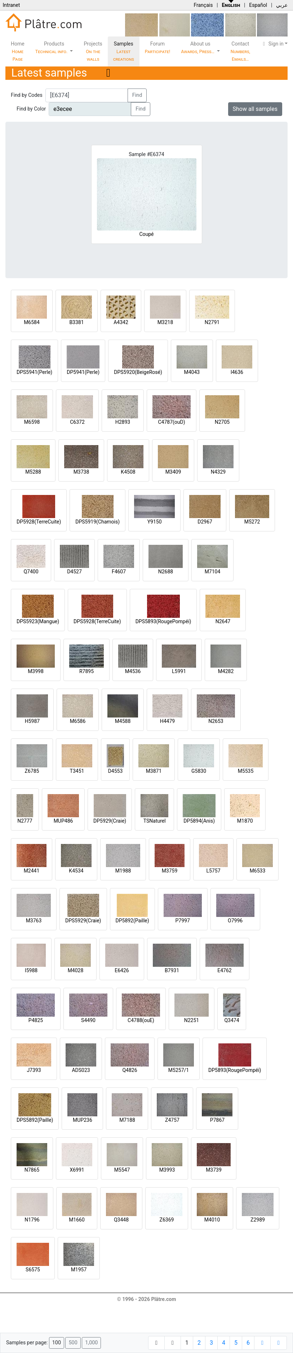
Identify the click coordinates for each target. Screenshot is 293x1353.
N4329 (218, 472)
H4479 (167, 721)
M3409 (173, 472)
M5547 (122, 1170)
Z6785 (32, 771)
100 (56, 1343)
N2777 (24, 821)
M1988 (123, 871)
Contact (240, 51)
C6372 (77, 422)
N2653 (215, 721)
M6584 (32, 322)
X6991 (77, 1170)
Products (52, 47)
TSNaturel (154, 821)
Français (203, 5)
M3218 (165, 322)
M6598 (32, 422)
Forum (157, 47)
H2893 (122, 422)
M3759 (170, 871)
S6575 (33, 1269)
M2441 (32, 871)
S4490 (88, 1020)
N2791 (212, 322)
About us (198, 47)
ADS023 (81, 1070)
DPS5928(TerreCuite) (97, 621)
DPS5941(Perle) (34, 372)
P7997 (183, 920)
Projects (93, 51)
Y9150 (154, 522)
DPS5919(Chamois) (97, 522)
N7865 (32, 1170)
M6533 (258, 871)
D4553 (115, 771)
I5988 (31, 970)
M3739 (214, 1170)
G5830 (198, 771)
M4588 (123, 721)
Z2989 (257, 1220)
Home (18, 51)
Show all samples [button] (255, 108)
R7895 (86, 671)
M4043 (192, 372)
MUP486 (63, 821)
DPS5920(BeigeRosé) (138, 372)
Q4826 (129, 1070)
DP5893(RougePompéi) (234, 1070)
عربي (282, 5)
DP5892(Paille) (132, 920)
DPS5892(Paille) (35, 1120)
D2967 (204, 522)
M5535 (246, 771)
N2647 (223, 621)
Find (137, 95)
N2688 (165, 571)
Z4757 (172, 1120)
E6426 (122, 970)
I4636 (237, 372)
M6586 (78, 721)
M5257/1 (178, 1070)
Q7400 (30, 571)
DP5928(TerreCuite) (39, 522)
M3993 (167, 1170)
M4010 (212, 1220)
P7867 (217, 1120)
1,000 (91, 1343)
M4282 (226, 671)
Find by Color (31, 109)
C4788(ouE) (141, 1020)
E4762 (224, 970)
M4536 (133, 671)
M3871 (154, 771)
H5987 (32, 721)
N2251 (191, 1020)
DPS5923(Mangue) (38, 621)
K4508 (128, 472)
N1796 (32, 1220)
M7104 (213, 571)
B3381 (76, 322)
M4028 (76, 970)
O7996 (235, 920)
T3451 (77, 771)
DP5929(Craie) (109, 821)
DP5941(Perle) (83, 372)
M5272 (252, 522)
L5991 (179, 671)
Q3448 (121, 1220)
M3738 (81, 472)
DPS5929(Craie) (83, 920)
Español (258, 5)
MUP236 (82, 1120)
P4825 (35, 1020)
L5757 (213, 871)
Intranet (11, 5)
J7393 (34, 1070)
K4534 (76, 871)
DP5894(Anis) (199, 821)
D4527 (74, 571)
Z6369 (167, 1220)
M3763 (34, 920)
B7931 (172, 970)
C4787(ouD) (171, 422)
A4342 (121, 322)
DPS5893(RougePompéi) (163, 621)
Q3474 (231, 1020)
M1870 (245, 821)
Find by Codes (27, 95)
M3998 (36, 671)
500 (72, 1343)
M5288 (33, 472)
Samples (123, 51)
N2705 (222, 422)
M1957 (79, 1269)
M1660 (77, 1220)
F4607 (119, 571)
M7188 (127, 1120)
